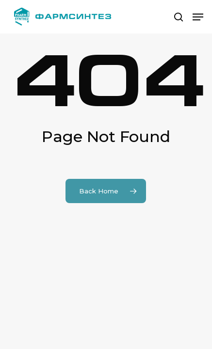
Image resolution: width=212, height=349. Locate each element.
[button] (198, 17)
